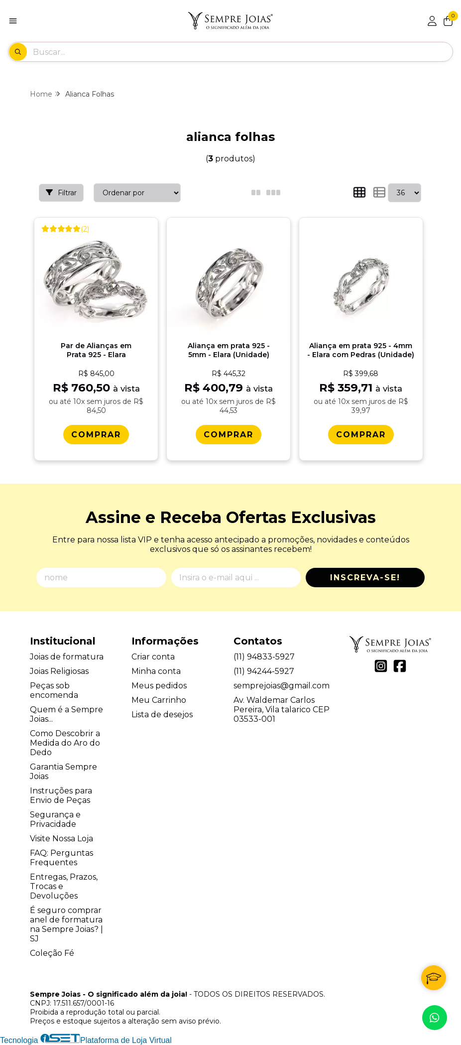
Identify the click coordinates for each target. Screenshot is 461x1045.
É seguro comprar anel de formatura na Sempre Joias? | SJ (66, 924)
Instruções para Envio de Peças (61, 795)
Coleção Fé (52, 953)
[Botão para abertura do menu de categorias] (13, 21)
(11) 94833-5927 (264, 656)
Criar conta (153, 656)
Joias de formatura (67, 656)
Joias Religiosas (59, 671)
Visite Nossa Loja (61, 838)
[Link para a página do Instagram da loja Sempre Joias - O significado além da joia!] (381, 666)
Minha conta (156, 671)
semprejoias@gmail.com (281, 685)
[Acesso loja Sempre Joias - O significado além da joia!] (432, 21)
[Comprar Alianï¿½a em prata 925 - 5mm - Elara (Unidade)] (228, 434)
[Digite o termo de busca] (242, 52)
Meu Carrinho (158, 700)
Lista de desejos (162, 714)
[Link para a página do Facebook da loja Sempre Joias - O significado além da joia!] (400, 666)
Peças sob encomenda (54, 690)
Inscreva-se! (365, 577)
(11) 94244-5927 (263, 671)
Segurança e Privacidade (55, 819)
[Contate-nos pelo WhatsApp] (434, 1017)
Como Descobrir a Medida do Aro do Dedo (65, 743)
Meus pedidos (159, 685)
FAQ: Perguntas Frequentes (61, 857)
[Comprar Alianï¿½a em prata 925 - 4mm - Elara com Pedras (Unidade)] (361, 434)
